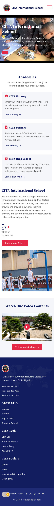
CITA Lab (6, 436)
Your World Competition (14, 474)
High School (7, 418)
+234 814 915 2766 (10, 386)
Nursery (5, 409)
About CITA (7, 450)
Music (4, 469)
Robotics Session (10, 441)
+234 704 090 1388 (10, 395)
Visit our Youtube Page (27, 347)
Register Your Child (15, 243)
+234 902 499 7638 (10, 391)
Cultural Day (8, 446)
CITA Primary (13, 145)
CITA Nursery (13, 114)
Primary (5, 413)
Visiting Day (7, 478)
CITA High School (15, 176)
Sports (5, 464)
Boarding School (10, 423)
